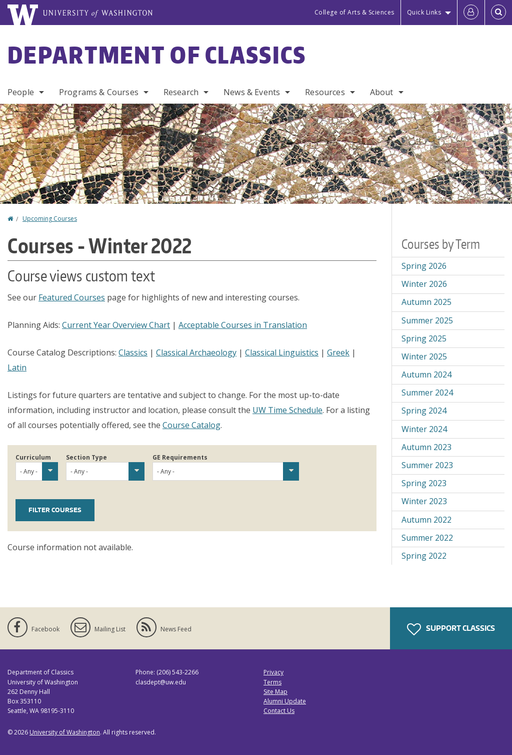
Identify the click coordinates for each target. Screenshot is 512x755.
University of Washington (65, 732)
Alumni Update (285, 701)
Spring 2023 (424, 483)
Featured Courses (71, 297)
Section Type (86, 457)
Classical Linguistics (281, 352)
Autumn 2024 (427, 374)
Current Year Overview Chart (116, 324)
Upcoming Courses (49, 218)
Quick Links (424, 12)
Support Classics (451, 629)
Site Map (276, 691)
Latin (17, 367)
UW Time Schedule (287, 410)
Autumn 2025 (427, 301)
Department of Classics (157, 54)
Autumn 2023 (427, 447)
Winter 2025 (424, 356)
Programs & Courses (98, 92)
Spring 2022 (424, 555)
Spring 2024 (424, 410)
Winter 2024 (424, 429)
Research (181, 92)
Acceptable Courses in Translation (242, 324)
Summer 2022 (427, 537)
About (382, 92)
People (21, 92)
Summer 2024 (427, 392)
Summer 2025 (427, 320)
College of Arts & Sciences (354, 12)
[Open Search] (498, 12)
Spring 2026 (424, 265)
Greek (338, 352)
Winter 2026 (424, 283)
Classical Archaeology (196, 352)
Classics (133, 352)
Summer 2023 (427, 465)
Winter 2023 (424, 501)
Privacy (274, 672)
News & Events (252, 92)
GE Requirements (180, 457)
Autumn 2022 (427, 519)
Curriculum (33, 457)
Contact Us (279, 710)
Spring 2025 (424, 338)
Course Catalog (191, 425)
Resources (324, 92)
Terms (273, 682)
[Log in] (471, 12)
